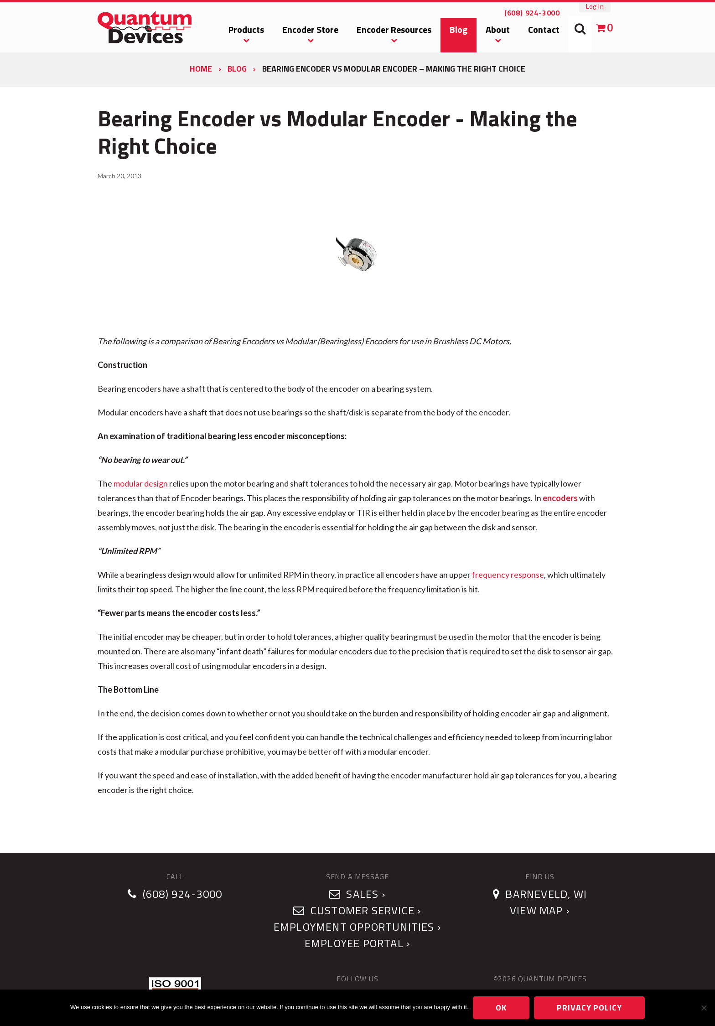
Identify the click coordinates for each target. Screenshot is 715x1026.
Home (201, 68)
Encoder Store (310, 29)
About (498, 29)
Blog (458, 29)
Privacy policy (589, 1007)
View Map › (540, 910)
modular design (141, 483)
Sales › (357, 894)
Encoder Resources (394, 29)
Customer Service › (357, 910)
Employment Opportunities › (357, 926)
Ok (501, 1007)
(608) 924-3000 (532, 12)
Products (246, 29)
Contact (544, 29)
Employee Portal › (357, 943)
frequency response (508, 575)
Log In (595, 6)
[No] (703, 1007)
